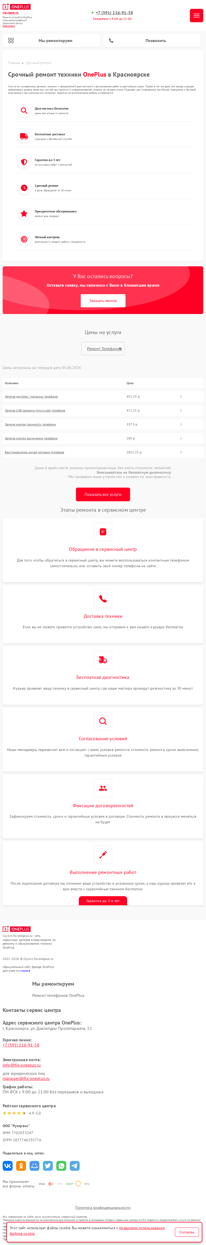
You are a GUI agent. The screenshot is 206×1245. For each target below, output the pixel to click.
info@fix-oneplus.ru (22, 1065)
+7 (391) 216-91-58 (114, 12)
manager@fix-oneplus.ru (26, 1078)
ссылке (25, 971)
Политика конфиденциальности (102, 1207)
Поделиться (8, 1166)
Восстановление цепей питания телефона (34, 452)
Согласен (186, 1232)
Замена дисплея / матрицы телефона (31, 396)
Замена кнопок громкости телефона (30, 424)
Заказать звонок (103, 300)
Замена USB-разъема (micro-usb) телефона (35, 410)
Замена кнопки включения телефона (31, 438)
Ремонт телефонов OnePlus (58, 995)
